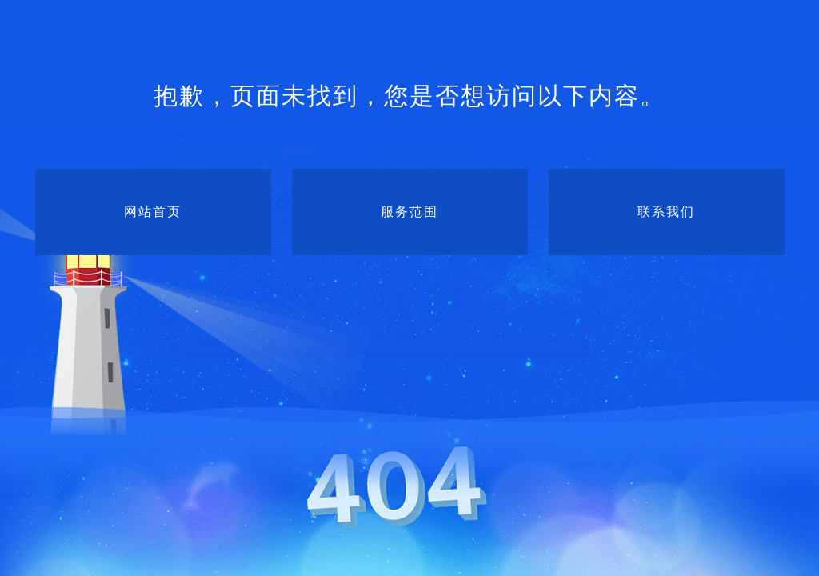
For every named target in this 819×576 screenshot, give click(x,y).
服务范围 (409, 211)
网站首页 (153, 211)
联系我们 (666, 211)
